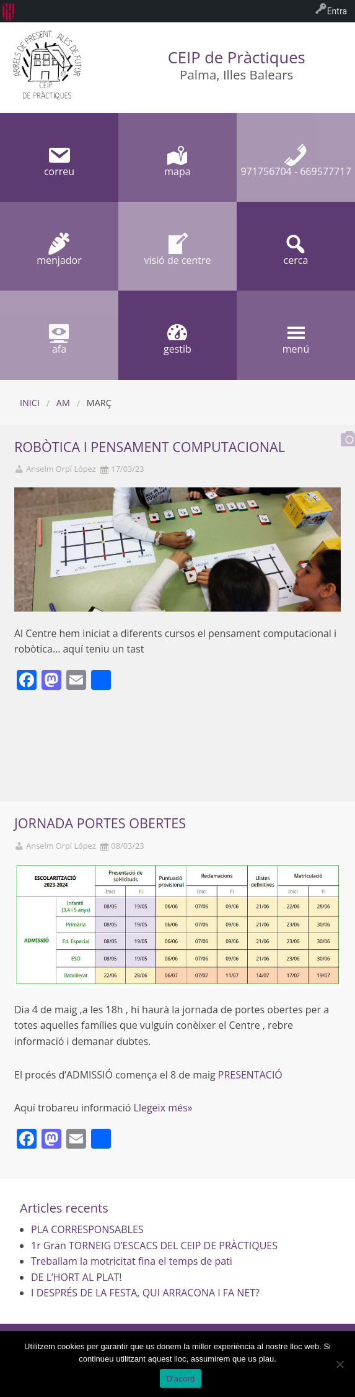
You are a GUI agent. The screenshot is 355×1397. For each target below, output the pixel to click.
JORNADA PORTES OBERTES (100, 823)
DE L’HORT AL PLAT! (76, 1277)
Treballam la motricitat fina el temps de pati (131, 1261)
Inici (30, 403)
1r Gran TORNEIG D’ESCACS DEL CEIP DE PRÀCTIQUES (154, 1245)
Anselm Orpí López (61, 469)
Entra (337, 11)
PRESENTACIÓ (250, 1075)
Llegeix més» (163, 1107)
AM (63, 403)
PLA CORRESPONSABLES (87, 1229)
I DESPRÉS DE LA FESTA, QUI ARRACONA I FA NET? (145, 1293)
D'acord (180, 1378)
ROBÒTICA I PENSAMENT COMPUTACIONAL (149, 447)
